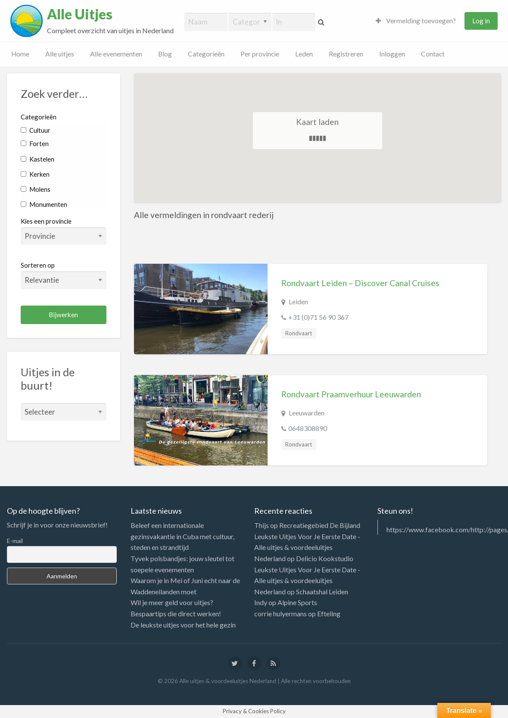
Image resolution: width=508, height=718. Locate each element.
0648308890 (307, 428)
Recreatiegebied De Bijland (319, 525)
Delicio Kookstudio (324, 558)
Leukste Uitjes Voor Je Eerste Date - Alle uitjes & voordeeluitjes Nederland (307, 547)
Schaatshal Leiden (322, 591)
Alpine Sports (297, 602)
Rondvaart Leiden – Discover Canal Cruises (360, 283)
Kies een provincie (46, 221)
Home (20, 54)
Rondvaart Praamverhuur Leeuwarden (351, 394)
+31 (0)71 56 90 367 (318, 317)
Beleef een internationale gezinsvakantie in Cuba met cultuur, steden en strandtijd (182, 536)
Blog (165, 54)
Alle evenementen (116, 54)
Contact (433, 54)
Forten (35, 143)
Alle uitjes (59, 54)
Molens (35, 189)
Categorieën (206, 54)
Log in (481, 21)
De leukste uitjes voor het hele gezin (183, 625)
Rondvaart (298, 333)
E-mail (15, 540)
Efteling (328, 613)
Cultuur (35, 130)
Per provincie (259, 54)
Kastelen (37, 159)
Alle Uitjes (79, 14)
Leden (304, 54)
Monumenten (44, 204)
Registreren (346, 54)
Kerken (35, 174)
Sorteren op (63, 275)
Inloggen (392, 54)
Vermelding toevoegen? (416, 21)
